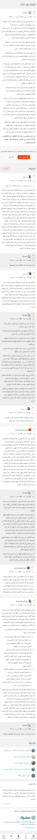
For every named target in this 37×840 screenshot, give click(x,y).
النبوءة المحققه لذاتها (22, 757)
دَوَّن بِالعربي (27, 17)
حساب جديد (23, 157)
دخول (11, 157)
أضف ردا (19, 181)
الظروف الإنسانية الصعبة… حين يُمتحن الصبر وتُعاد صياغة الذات (16, 750)
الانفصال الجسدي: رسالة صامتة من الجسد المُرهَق (16, 769)
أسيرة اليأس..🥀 (24, 776)
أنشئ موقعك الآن (29, 827)
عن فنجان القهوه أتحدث (22, 763)
